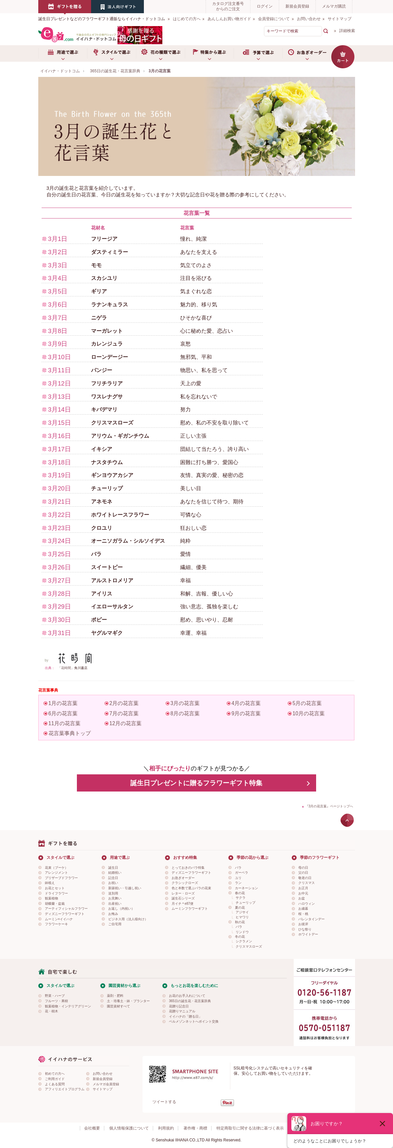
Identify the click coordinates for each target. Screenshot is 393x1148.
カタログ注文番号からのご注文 (228, 6)
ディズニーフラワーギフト (64, 914)
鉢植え (50, 883)
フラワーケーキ (56, 924)
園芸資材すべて (118, 1006)
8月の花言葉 (185, 713)
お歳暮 (303, 908)
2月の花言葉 (124, 703)
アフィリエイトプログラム (64, 1089)
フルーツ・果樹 (56, 1001)
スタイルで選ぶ (111, 53)
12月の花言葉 (126, 723)
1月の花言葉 (63, 703)
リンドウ (242, 932)
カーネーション (246, 888)
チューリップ (245, 902)
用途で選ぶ (62, 53)
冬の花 (240, 936)
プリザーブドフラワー (61, 878)
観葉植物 (51, 898)
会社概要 (92, 1128)
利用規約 (166, 1128)
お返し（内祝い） (121, 908)
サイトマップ (339, 19)
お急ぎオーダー (306, 53)
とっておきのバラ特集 (188, 867)
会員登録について (274, 19)
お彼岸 (303, 924)
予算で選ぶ (258, 53)
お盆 (301, 898)
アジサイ (242, 912)
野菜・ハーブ (55, 995)
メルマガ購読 (334, 6)
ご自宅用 (114, 924)
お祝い (113, 883)
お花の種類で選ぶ (160, 53)
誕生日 (113, 867)
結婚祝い (114, 872)
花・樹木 (51, 1011)
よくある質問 (55, 1084)
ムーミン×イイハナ (59, 919)
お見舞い (114, 898)
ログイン (265, 6)
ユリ (238, 878)
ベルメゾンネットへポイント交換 (193, 1021)
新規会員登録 (297, 6)
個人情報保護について (129, 1128)
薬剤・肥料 (115, 995)
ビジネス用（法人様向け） (128, 919)
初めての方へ (55, 1073)
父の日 (303, 872)
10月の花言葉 (309, 713)
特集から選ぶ (209, 53)
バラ (238, 867)
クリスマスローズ (249, 946)
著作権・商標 (195, 1128)
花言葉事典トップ (70, 733)
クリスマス (306, 883)
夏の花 (240, 907)
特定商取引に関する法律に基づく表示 (250, 1128)
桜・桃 (303, 914)
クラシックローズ (185, 883)
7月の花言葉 (124, 713)
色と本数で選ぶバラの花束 (191, 888)
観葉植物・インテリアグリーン (68, 1006)
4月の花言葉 (246, 703)
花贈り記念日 (179, 1006)
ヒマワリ (242, 917)
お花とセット (55, 888)
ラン (238, 883)
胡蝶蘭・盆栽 (55, 903)
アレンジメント (56, 872)
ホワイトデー (308, 934)
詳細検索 (347, 30)
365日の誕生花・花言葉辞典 (190, 1001)
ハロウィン (306, 903)
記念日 (113, 878)
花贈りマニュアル (182, 1011)
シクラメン (244, 941)
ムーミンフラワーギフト (190, 908)
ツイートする (164, 1101)
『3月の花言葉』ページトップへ (329, 806)
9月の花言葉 (246, 713)
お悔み (113, 914)
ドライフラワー (56, 893)
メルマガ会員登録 (106, 1084)
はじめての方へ (187, 19)
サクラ (241, 897)
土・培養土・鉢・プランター (128, 1001)
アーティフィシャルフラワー (66, 908)
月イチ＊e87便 (183, 903)
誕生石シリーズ (183, 898)
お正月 (303, 888)
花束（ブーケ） (56, 867)
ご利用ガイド (55, 1079)
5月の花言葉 (307, 703)
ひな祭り (304, 929)
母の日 (303, 867)
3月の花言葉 (185, 703)
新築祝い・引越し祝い (124, 888)
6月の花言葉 (63, 713)
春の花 (240, 893)
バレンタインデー (311, 919)
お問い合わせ (309, 19)
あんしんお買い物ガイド (229, 19)
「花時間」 (66, 668)
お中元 (303, 893)
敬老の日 (304, 878)
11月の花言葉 (65, 723)
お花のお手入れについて (187, 995)
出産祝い (114, 903)
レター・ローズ (183, 893)
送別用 (113, 893)
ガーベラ (241, 872)
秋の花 (240, 922)
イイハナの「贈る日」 (185, 1016)
